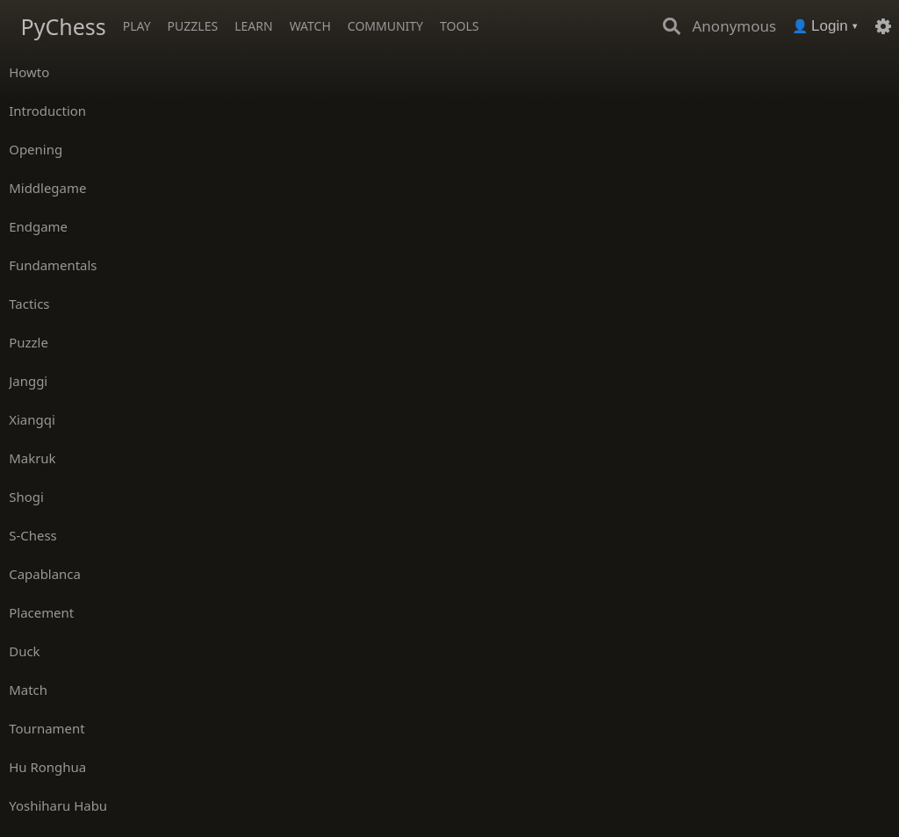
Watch (310, 26)
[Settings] (883, 26)
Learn (253, 26)
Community (385, 26)
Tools (459, 26)
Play (137, 26)
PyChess (63, 26)
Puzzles (193, 26)
